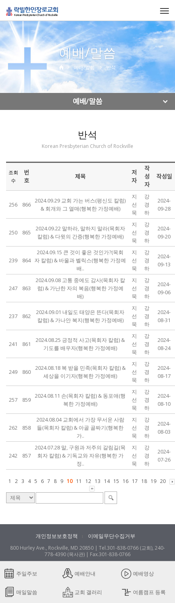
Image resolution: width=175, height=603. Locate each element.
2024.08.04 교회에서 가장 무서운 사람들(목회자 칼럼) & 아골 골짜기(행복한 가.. (80, 427)
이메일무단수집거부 (111, 536)
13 (97, 481)
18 (144, 481)
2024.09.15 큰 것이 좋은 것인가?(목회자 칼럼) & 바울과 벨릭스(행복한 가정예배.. (80, 260)
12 (88, 481)
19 (153, 481)
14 (107, 481)
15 (116, 481)
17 (135, 481)
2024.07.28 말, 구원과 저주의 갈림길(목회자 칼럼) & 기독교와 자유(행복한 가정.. (80, 455)
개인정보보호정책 (57, 536)
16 (125, 481)
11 (79, 481)
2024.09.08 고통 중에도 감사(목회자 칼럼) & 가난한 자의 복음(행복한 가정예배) (80, 288)
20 (163, 481)
